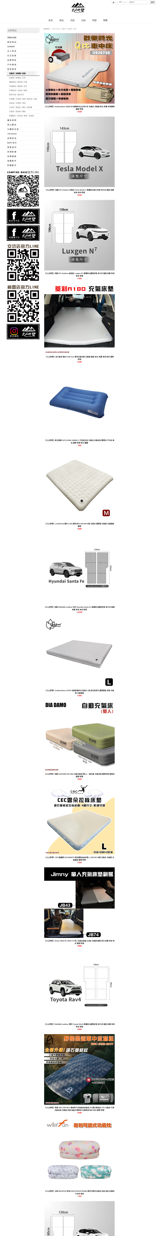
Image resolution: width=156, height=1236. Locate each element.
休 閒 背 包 (11, 138)
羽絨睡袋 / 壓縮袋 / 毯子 (18, 86)
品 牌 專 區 (11, 60)
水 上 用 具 (11, 51)
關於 (44, 1182)
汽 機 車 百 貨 (13, 129)
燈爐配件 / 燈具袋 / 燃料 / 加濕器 (21, 116)
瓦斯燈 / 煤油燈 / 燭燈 (17, 111)
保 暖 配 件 (11, 161)
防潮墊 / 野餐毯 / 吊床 (17, 78)
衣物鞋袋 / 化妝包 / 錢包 (18, 90)
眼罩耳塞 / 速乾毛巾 (16, 95)
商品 (61, 20)
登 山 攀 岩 (11, 125)
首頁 (50, 20)
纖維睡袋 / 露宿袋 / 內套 (18, 82)
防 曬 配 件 (11, 165)
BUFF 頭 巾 (12, 143)
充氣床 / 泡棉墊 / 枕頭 (17, 73)
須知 (83, 20)
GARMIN (11, 46)
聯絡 (13, 1187)
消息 (72, 20)
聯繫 (105, 20)
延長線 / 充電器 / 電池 (17, 103)
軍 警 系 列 (11, 147)
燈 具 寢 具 (11, 69)
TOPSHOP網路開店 (10, 1235)
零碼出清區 (11, 37)
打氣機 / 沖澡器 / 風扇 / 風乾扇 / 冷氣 (23, 99)
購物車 (125, 2)
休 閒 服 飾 (11, 156)
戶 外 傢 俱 (11, 65)
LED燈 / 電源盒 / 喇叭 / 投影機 (20, 107)
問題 (94, 20)
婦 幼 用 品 (11, 42)
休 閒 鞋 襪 (11, 152)
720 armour (12, 134)
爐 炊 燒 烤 (11, 120)
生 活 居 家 (11, 56)
